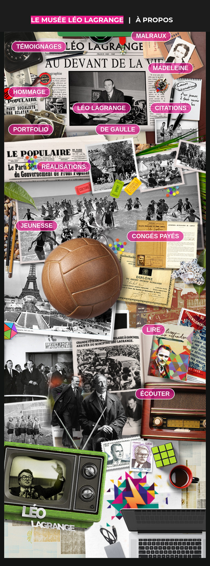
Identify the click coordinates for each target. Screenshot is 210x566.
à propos (154, 20)
